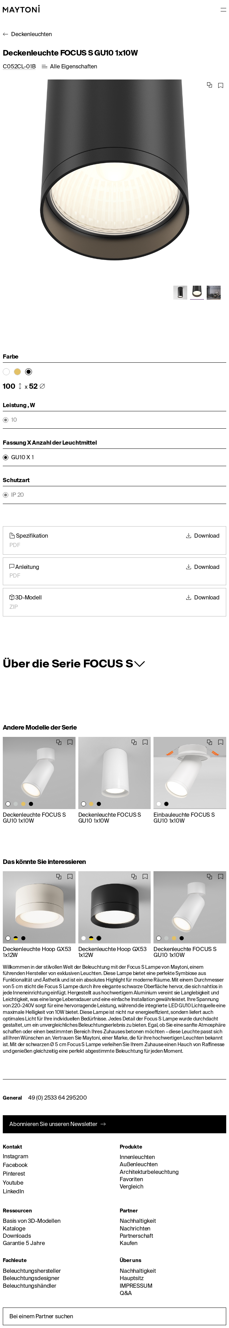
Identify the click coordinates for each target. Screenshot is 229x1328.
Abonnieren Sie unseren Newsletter (53, 1124)
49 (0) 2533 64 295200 (57, 1097)
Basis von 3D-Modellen (32, 1221)
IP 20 (17, 495)
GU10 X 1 (22, 457)
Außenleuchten (139, 1164)
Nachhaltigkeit (138, 1221)
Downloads (17, 1236)
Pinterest (14, 1173)
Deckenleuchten (31, 34)
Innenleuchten (137, 1157)
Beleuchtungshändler (29, 1286)
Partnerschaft (136, 1236)
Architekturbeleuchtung (149, 1172)
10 (14, 420)
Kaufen (128, 1243)
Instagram (15, 1156)
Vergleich (131, 1186)
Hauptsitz (132, 1278)
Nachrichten (135, 1228)
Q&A (126, 1293)
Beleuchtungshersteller (32, 1271)
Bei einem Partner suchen (41, 1316)
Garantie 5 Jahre (24, 1243)
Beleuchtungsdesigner (31, 1278)
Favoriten (131, 1179)
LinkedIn (13, 1191)
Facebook (15, 1165)
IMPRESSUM (136, 1286)
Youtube (13, 1182)
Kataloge (14, 1228)
